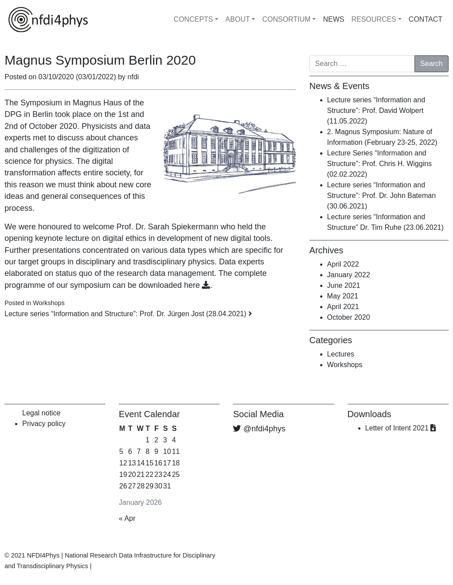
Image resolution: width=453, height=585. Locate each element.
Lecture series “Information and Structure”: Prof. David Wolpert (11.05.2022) (376, 110)
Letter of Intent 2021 (400, 428)
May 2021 (342, 296)
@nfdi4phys (265, 428)
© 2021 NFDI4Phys (31, 555)
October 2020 (348, 317)
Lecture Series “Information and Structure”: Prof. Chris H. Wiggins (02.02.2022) (379, 163)
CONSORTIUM (286, 19)
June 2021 (343, 285)
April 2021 (343, 306)
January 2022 (348, 275)
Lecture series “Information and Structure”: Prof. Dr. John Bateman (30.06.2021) (381, 195)
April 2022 (343, 264)
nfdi (132, 77)
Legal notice (41, 413)
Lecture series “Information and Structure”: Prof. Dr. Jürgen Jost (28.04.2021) (128, 314)
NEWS (333, 19)
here (197, 285)
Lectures (340, 354)
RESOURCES (373, 19)
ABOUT (237, 19)
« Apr (127, 518)
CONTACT (425, 19)
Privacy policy (44, 423)
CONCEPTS (193, 19)
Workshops (49, 302)
